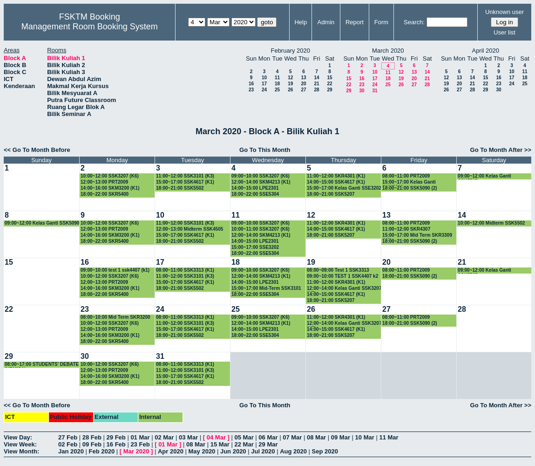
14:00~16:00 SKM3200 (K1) (110, 188)
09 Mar (340, 437)
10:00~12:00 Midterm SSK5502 (491, 223)
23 (251, 89)
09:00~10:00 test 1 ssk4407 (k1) (115, 270)
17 (264, 83)
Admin (325, 22)
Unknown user (504, 11)
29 (329, 89)
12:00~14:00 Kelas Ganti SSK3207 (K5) (344, 289)
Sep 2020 (325, 451)
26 (290, 89)
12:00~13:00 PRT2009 (104, 182)
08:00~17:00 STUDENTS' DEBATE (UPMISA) (42, 365)
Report (354, 22)
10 (264, 77)
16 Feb (116, 444)
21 (316, 83)
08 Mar (316, 437)
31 (374, 90)
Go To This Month (265, 149)
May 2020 (202, 451)
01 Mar (139, 437)
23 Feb (139, 444)
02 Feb (67, 444)
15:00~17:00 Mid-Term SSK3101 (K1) (266, 289)
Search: (414, 22)
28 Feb (92, 437)
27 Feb (67, 437)
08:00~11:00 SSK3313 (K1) (185, 270)
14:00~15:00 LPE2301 (254, 188)
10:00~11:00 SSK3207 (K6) (260, 229)
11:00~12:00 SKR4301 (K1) (336, 175)
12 (290, 77)
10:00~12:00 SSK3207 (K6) (110, 175)
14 (316, 77)
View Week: (20, 444)
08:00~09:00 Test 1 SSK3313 (338, 270)
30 (361, 90)
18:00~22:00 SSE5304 (255, 194)
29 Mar (268, 444)
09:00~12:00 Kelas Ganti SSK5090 (42, 223)
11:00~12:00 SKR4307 (406, 229)
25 (277, 89)
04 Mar (216, 437)
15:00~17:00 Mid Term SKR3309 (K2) (417, 236)
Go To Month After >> (500, 149)
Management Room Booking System (89, 26)
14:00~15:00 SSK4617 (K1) (336, 182)
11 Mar (388, 437)
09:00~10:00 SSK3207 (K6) (260, 175)
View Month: (21, 451)
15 (329, 77)
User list (504, 32)
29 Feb (116, 437)
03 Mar (188, 437)
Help (300, 22)
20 (303, 83)
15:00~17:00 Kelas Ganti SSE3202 (344, 188)
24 (264, 89)
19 (290, 83)
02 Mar (164, 437)
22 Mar (244, 444)
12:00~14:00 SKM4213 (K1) (260, 182)
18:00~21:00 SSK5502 (180, 188)
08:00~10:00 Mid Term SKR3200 (115, 317)
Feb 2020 (102, 451)
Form (381, 22)
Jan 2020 (71, 451)
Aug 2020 (293, 451)
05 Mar (244, 437)
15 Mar (220, 444)
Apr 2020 (170, 451)
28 (316, 89)
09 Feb (92, 444)
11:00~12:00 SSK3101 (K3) (185, 175)
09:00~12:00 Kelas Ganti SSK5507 (484, 176)
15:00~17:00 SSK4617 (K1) (185, 182)
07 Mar (292, 437)
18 (277, 83)
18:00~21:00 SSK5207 (331, 194)
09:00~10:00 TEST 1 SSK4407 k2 (342, 276)
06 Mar (268, 437)
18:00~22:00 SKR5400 (105, 194)
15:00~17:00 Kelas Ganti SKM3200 (409, 182)
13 (303, 77)
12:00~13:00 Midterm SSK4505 (189, 229)
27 (303, 89)
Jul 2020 (263, 451)
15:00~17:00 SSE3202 (255, 247)
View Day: (18, 437)
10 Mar (364, 437)
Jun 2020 (233, 451)
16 (251, 83)
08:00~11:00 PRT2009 (406, 175)
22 (329, 83)
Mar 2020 (136, 451)
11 (277, 77)
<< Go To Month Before (37, 149)
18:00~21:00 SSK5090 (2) (409, 188)
